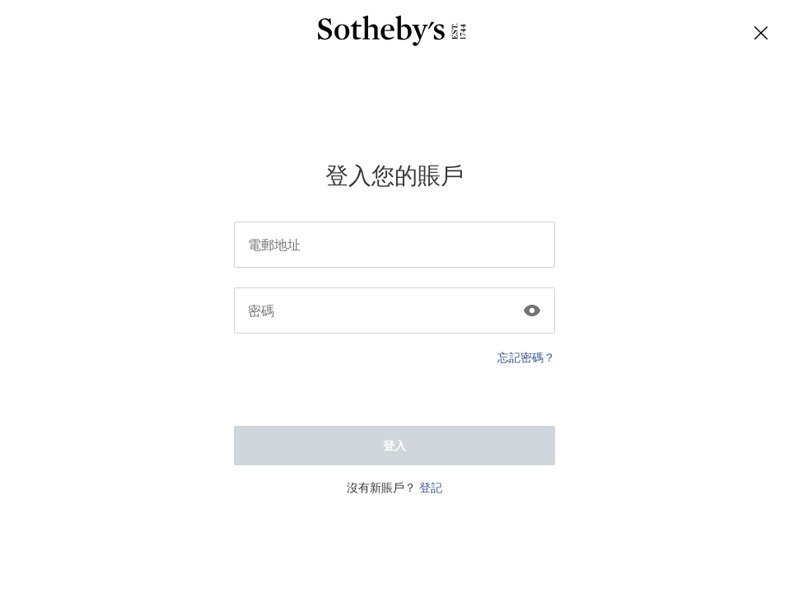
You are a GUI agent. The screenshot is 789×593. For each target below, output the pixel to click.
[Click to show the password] (532, 307)
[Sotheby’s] (391, 33)
